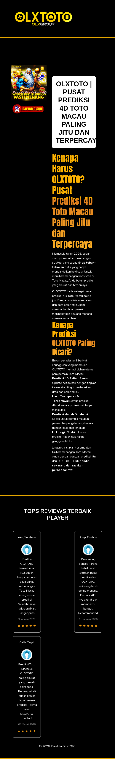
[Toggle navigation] (105, 18)
